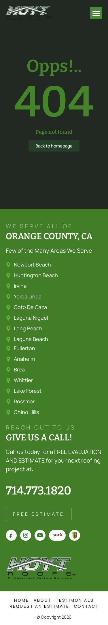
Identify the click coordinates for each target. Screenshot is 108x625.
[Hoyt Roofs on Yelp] (57, 535)
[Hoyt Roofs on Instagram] (25, 535)
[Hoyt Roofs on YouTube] (40, 535)
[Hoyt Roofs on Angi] (74, 535)
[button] (96, 13)
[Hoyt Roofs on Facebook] (11, 535)
